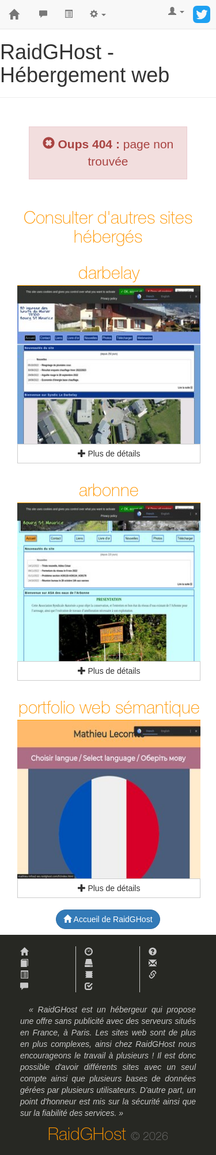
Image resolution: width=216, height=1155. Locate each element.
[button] (98, 14)
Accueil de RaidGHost (107, 919)
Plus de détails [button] (109, 453)
